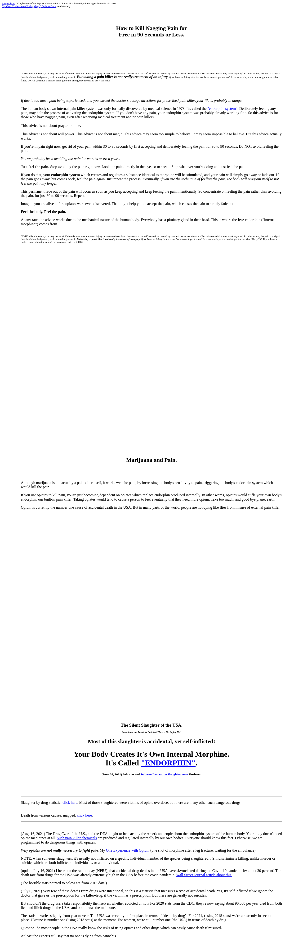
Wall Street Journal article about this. (204, 875)
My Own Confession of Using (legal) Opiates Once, (29, 6)
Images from (8, 3)
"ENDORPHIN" (168, 763)
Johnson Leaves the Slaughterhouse (164, 774)
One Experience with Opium (128, 850)
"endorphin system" (222, 109)
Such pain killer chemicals (77, 838)
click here (69, 802)
